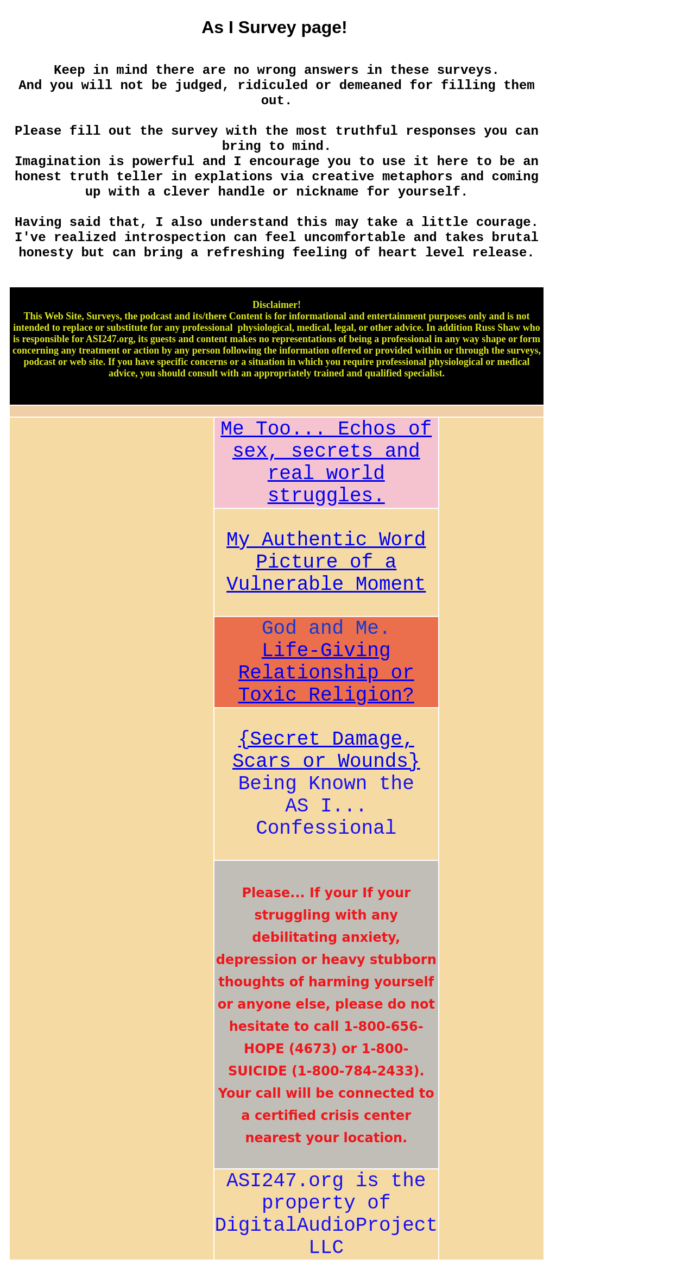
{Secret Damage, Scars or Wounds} (326, 750)
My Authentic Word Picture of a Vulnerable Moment (326, 562)
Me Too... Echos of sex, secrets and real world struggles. (326, 462)
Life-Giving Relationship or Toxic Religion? (326, 673)
